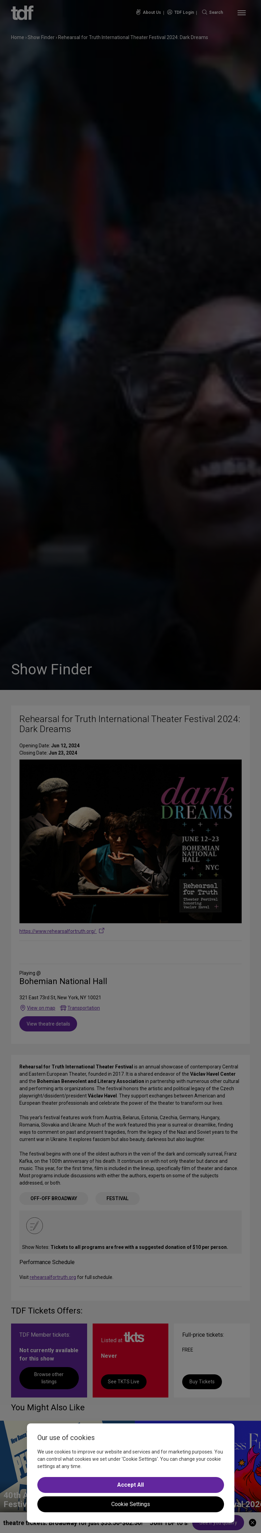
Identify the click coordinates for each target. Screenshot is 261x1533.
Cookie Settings (130, 1504)
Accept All (130, 1484)
